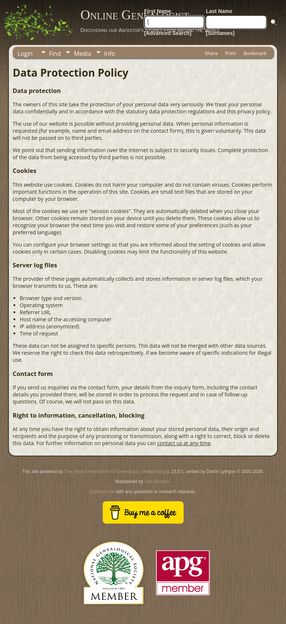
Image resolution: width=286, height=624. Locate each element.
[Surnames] (220, 33)
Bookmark (255, 53)
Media (82, 53)
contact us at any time (183, 443)
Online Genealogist (134, 14)
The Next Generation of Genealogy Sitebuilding (114, 471)
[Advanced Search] (167, 33)
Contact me (102, 491)
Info (109, 53)
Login (25, 53)
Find (55, 53)
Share (211, 53)
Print (230, 53)
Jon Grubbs (156, 481)
